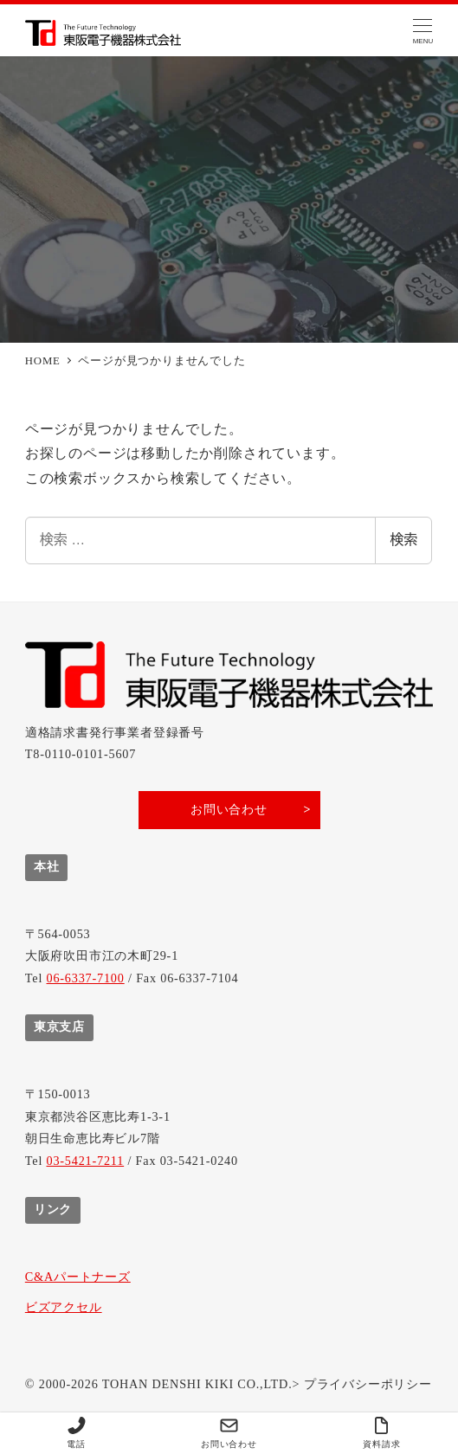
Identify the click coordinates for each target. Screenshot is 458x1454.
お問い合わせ (229, 1433)
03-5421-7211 (86, 1161)
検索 (403, 539)
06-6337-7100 (86, 978)
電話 (76, 1433)
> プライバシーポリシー (362, 1384)
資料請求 (381, 1433)
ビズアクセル (63, 1307)
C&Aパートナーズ (78, 1277)
